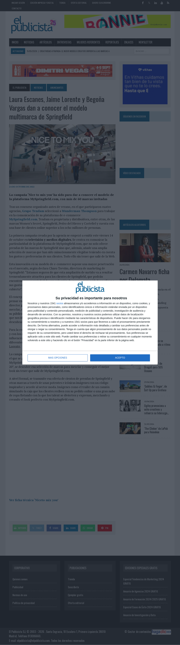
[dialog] (90, 322)
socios (59, 303)
